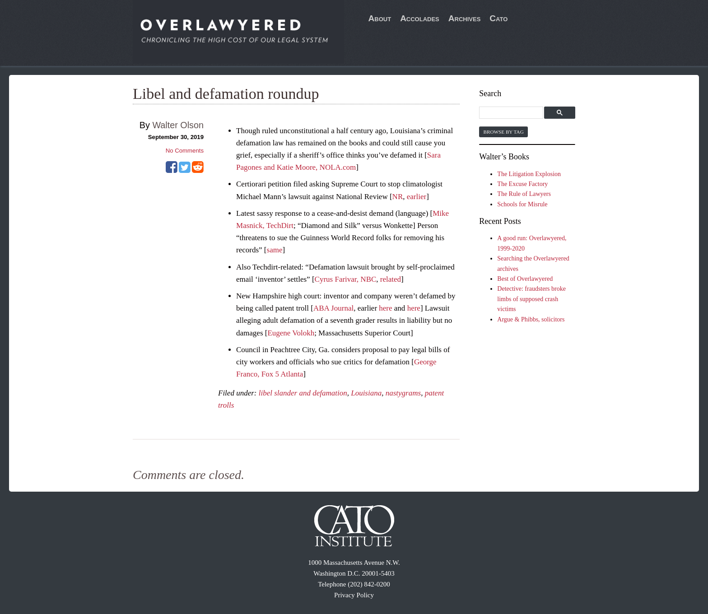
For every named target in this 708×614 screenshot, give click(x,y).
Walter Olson (178, 125)
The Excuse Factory (522, 184)
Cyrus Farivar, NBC (346, 279)
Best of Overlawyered (525, 278)
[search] (512, 113)
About (379, 18)
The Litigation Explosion (529, 174)
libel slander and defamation (303, 393)
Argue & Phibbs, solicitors (530, 319)
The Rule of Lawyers (524, 194)
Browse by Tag (503, 132)
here (385, 308)
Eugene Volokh (290, 333)
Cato (498, 18)
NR (397, 196)
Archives (464, 18)
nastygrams (403, 393)
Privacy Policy (354, 595)
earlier (416, 196)
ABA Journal (333, 308)
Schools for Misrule (522, 204)
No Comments (185, 150)
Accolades (419, 18)
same (275, 250)
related (390, 279)
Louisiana (366, 393)
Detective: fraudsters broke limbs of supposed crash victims (531, 298)
